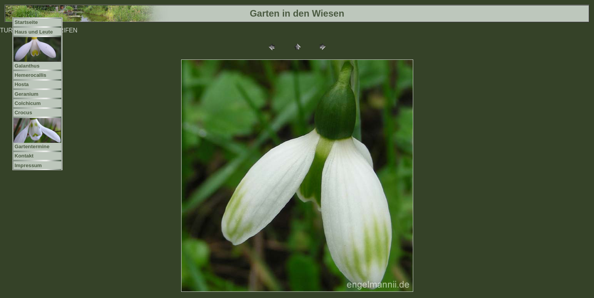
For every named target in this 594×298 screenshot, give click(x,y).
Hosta (22, 84)
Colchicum (28, 103)
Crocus (23, 112)
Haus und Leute (34, 32)
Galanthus (27, 66)
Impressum (28, 165)
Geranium (27, 94)
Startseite (26, 22)
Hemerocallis (31, 75)
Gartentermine (32, 146)
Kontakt (24, 156)
